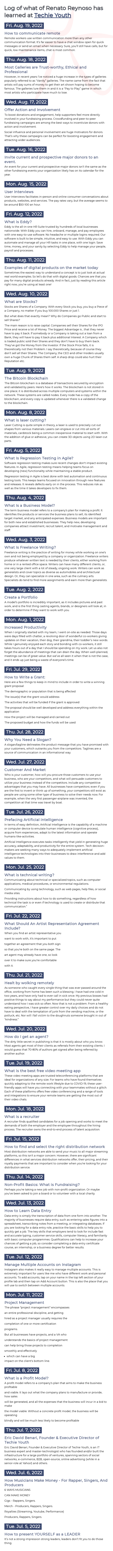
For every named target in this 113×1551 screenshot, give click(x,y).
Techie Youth (52, 15)
